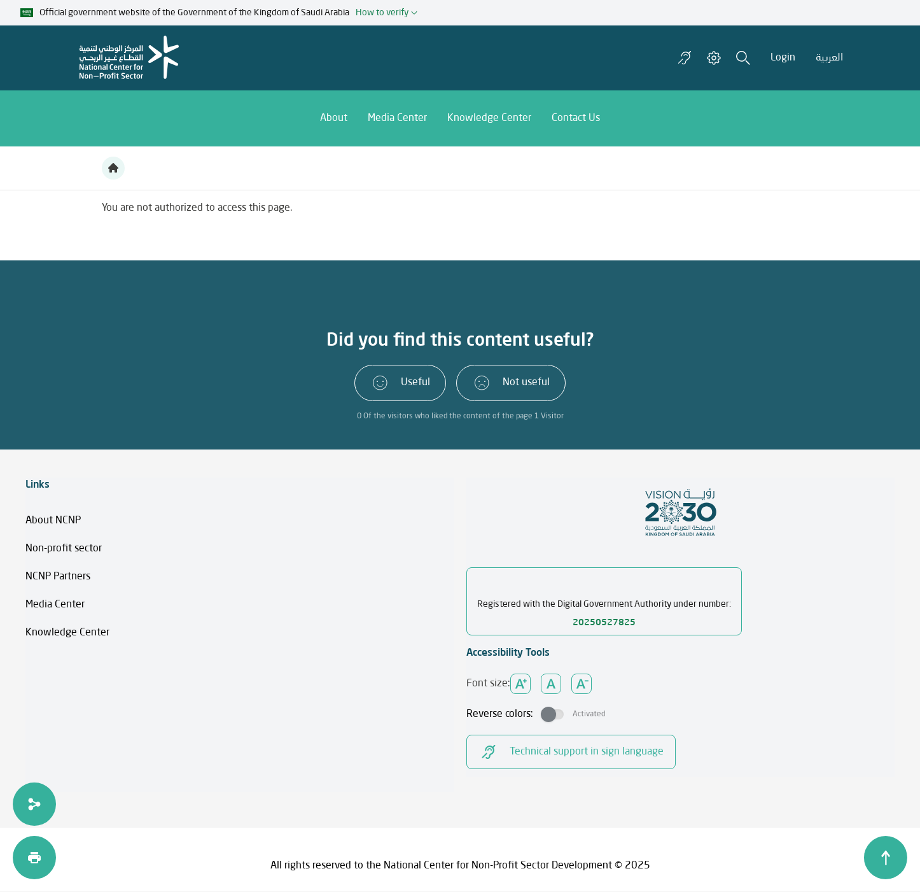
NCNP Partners (57, 577)
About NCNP (53, 521)
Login (782, 58)
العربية (829, 58)
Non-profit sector (63, 549)
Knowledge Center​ (67, 633)
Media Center (55, 605)
